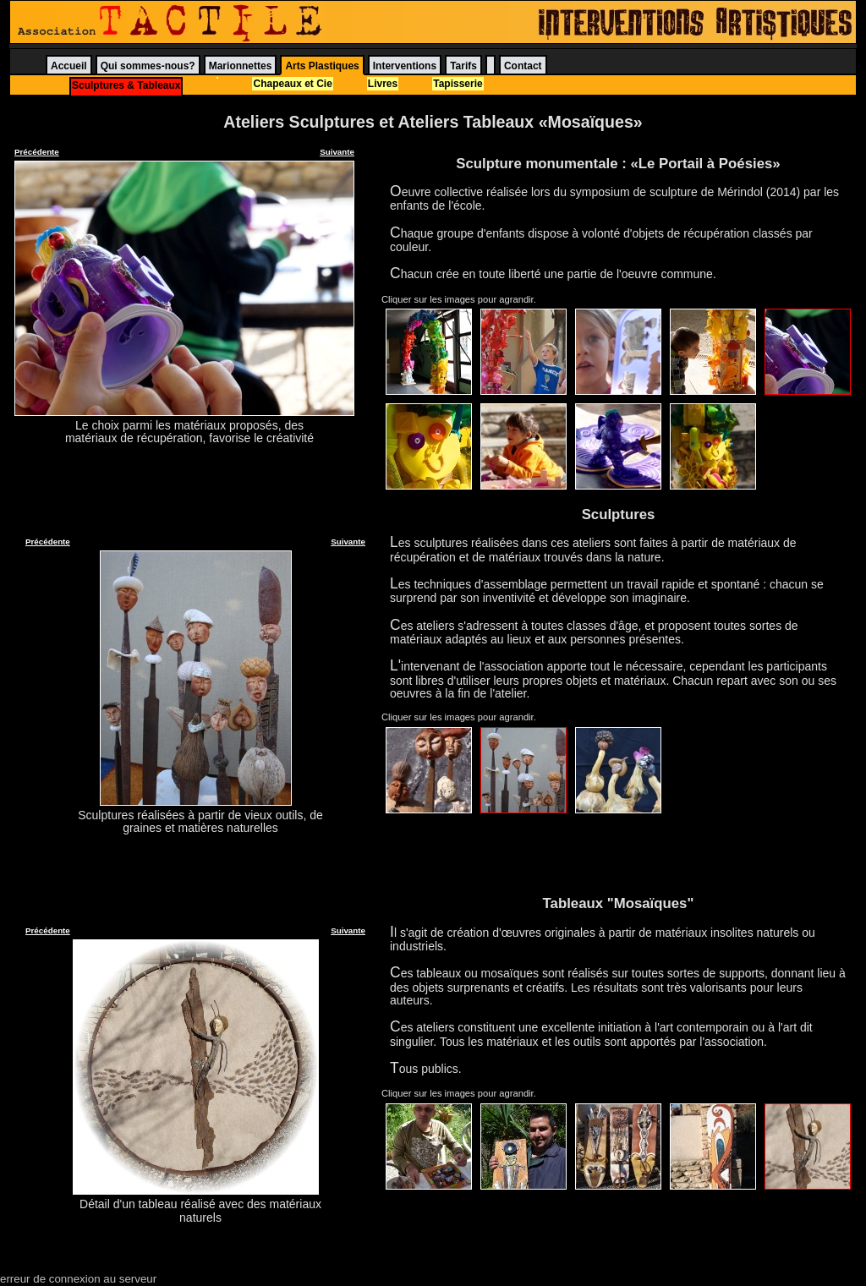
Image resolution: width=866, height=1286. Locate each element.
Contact (523, 66)
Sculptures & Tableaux (126, 85)
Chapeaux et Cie (292, 84)
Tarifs (463, 66)
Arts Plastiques (322, 66)
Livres (382, 84)
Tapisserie (457, 84)
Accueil (69, 66)
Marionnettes (240, 66)
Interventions (404, 66)
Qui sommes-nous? (148, 66)
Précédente (36, 151)
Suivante (337, 151)
